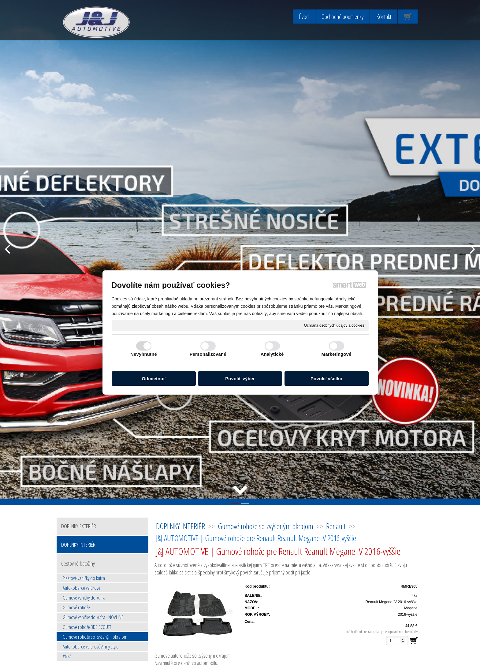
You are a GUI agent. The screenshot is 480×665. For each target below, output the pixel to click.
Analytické (272, 354)
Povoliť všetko (326, 378)
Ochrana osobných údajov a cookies (334, 325)
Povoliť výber (240, 378)
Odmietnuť (153, 378)
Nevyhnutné (143, 354)
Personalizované (208, 354)
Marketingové (337, 354)
